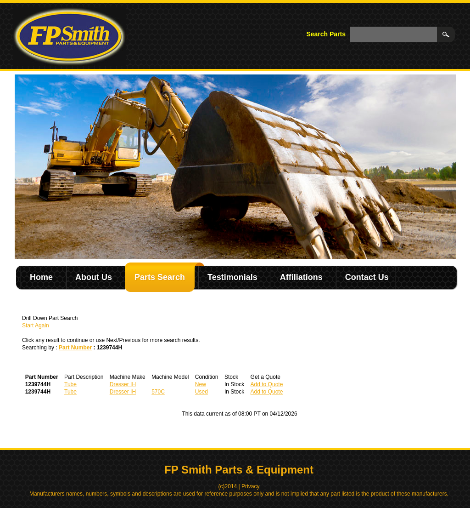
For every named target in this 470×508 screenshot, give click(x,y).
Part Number (75, 347)
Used (201, 391)
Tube (70, 384)
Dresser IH (123, 384)
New (200, 384)
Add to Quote (267, 384)
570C (158, 391)
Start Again (35, 325)
